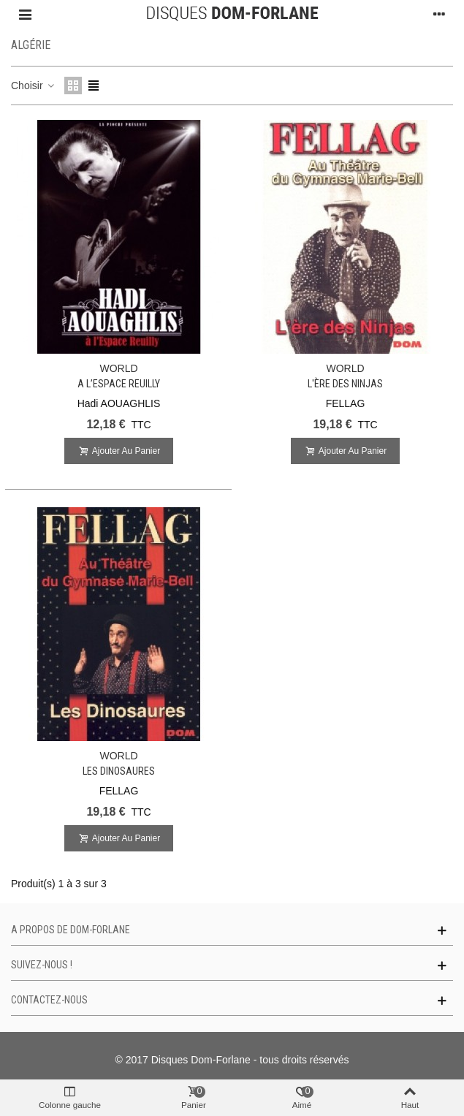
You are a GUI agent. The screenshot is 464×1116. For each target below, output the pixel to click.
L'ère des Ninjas (345, 384)
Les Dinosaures (119, 771)
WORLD (118, 368)
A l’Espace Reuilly (118, 384)
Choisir (33, 85)
